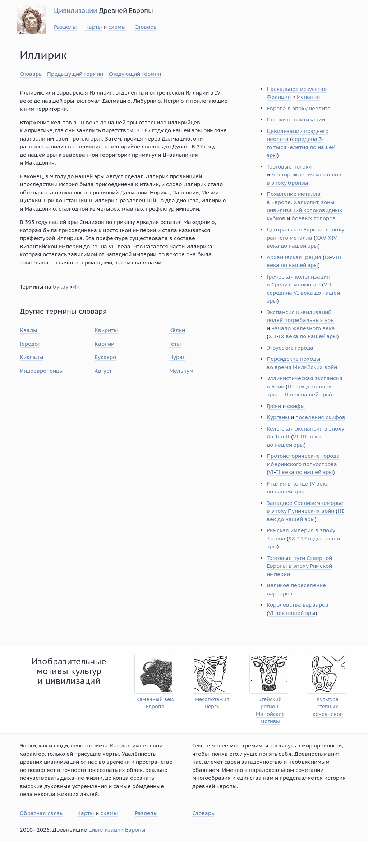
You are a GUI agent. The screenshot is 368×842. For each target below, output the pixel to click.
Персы (212, 707)
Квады (28, 330)
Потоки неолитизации (296, 119)
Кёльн (177, 330)
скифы (296, 405)
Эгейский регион (270, 703)
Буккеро (105, 357)
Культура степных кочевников (328, 706)
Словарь (145, 26)
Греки (274, 405)
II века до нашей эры (304, 472)
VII (327, 284)
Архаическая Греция (294, 257)
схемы (117, 26)
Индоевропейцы (42, 370)
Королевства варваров (297, 604)
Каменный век (154, 699)
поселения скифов (320, 417)
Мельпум (181, 370)
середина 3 (307, 138)
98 (292, 538)
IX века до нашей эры (308, 336)
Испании (308, 96)
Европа (155, 707)
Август (103, 370)
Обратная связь (41, 813)
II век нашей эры (307, 394)
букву (60, 286)
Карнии (104, 343)
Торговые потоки (289, 166)
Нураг (177, 357)
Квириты (106, 330)
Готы (175, 343)
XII (272, 336)
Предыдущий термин (75, 73)
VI (295, 436)
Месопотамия (212, 699)
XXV (321, 237)
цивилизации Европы (117, 829)
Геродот (30, 343)
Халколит (306, 202)
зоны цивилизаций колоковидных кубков (304, 210)
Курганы (278, 417)
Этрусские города (290, 347)
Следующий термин (135, 73)
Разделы (65, 26)
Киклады (31, 357)
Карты (93, 26)
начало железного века (303, 328)
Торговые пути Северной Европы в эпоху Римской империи (299, 566)
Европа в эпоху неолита (299, 108)
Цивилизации (75, 10)
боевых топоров (313, 218)
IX (327, 257)
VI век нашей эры (292, 612)
